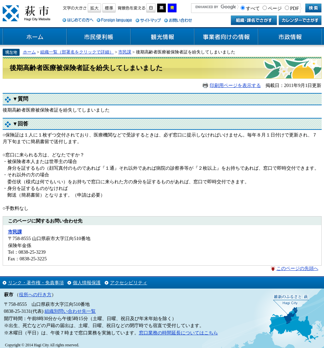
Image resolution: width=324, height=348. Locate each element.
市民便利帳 (99, 37)
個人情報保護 (87, 282)
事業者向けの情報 (226, 37)
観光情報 (162, 37)
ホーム (35, 37)
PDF (294, 8)
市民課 (124, 51)
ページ (275, 8)
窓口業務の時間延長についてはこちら (178, 332)
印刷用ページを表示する (235, 85)
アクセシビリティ (128, 282)
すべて (253, 8)
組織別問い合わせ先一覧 (70, 311)
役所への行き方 (35, 294)
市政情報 (290, 37)
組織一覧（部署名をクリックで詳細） (77, 51)
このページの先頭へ (297, 268)
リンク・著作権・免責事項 (36, 282)
